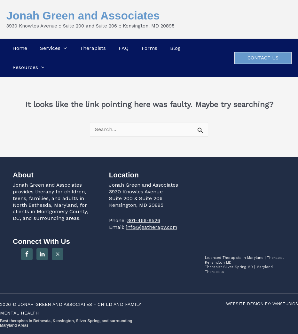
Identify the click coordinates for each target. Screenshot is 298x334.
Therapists (92, 48)
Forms (149, 48)
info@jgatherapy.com (152, 227)
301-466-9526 (144, 220)
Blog (175, 48)
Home (19, 48)
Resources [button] (27, 67)
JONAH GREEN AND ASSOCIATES (55, 304)
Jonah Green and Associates (83, 15)
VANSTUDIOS (284, 303)
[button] (63, 48)
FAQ (124, 48)
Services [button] (52, 48)
